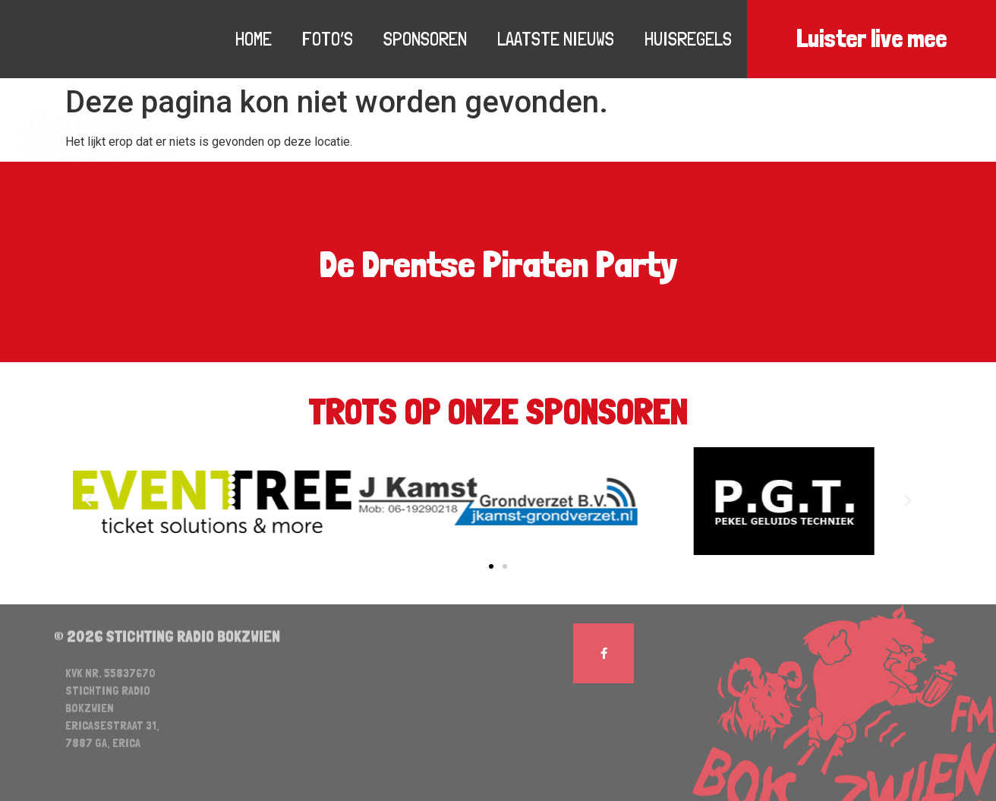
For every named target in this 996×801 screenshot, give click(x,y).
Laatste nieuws (555, 38)
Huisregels (688, 38)
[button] (491, 566)
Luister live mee (871, 38)
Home (253, 38)
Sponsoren (425, 38)
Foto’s (327, 38)
